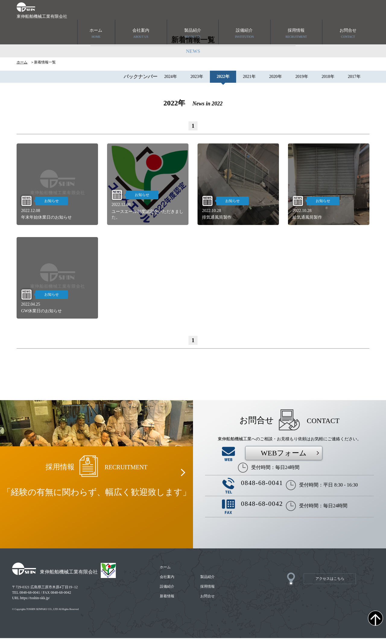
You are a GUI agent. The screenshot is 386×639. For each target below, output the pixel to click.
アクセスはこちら (329, 579)
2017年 (354, 77)
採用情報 (296, 14)
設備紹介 (244, 14)
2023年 (197, 77)
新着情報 (167, 597)
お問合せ (348, 14)
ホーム (96, 14)
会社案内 (141, 14)
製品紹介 (193, 14)
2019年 (302, 77)
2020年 (275, 77)
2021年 (249, 77)
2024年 (170, 77)
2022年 (223, 77)
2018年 (328, 77)
